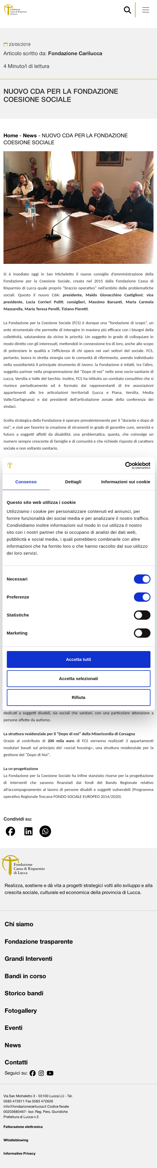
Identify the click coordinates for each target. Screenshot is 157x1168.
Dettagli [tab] (73, 481)
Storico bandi (24, 993)
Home (10, 136)
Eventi (13, 1028)
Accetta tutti (78, 659)
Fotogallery (21, 1011)
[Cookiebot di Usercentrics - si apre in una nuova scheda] (125, 465)
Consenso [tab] (26, 481)
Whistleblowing (15, 1140)
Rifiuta (78, 697)
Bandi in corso (25, 976)
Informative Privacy (19, 1153)
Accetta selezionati (78, 678)
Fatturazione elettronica (23, 1127)
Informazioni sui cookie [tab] (125, 481)
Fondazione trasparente (39, 942)
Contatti (16, 1063)
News (30, 136)
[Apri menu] (146, 9)
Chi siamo (19, 924)
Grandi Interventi (28, 959)
